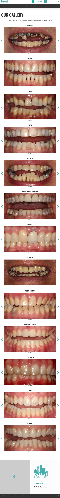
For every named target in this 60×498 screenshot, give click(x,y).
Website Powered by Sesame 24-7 (10, 495)
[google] (26, 6)
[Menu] (58, 1)
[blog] (32, 6)
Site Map (21, 495)
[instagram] (35, 6)
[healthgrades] (34, 6)
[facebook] (25, 6)
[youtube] (28, 6)
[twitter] (30, 6)
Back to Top (56, 496)
